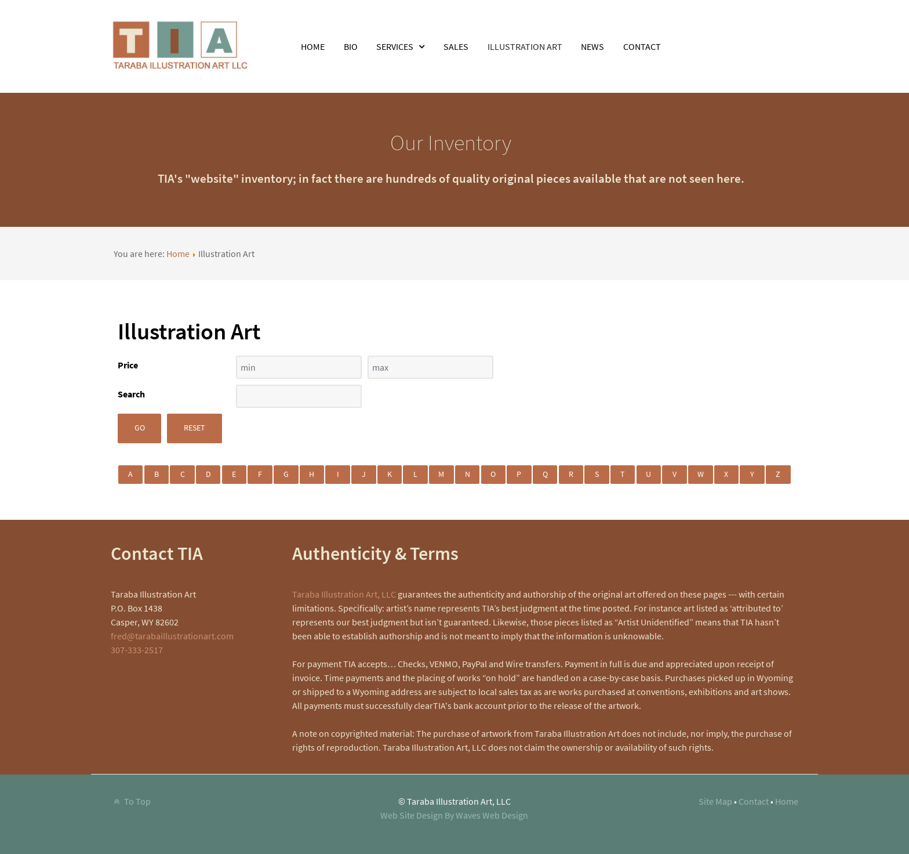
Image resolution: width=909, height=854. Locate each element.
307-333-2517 (137, 650)
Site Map (715, 801)
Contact (754, 801)
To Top (131, 801)
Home (178, 253)
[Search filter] (299, 396)
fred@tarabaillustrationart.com (172, 636)
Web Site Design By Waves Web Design (454, 815)
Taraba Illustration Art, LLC (344, 594)
